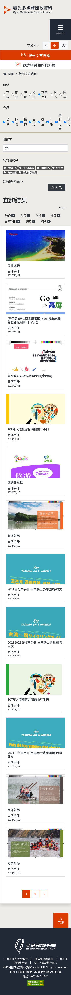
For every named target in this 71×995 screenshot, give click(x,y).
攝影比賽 (60, 122)
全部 (10, 215)
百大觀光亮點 (28, 172)
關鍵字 (7, 139)
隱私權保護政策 (44, 959)
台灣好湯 (11, 167)
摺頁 (33, 94)
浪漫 (16, 121)
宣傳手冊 (44, 94)
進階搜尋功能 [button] (12, 181)
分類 (6, 107)
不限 (7, 94)
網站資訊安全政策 (17, 959)
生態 (51, 121)
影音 (16, 94)
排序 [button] (61, 208)
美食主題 (11, 172)
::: (4, 959)
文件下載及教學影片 (45, 962)
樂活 (42, 121)
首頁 (8, 73)
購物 (25, 121)
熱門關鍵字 (10, 160)
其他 (68, 121)
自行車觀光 (26, 167)
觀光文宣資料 (28, 73)
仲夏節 (58, 167)
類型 (6, 85)
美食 (7, 121)
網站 (64, 94)
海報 (25, 94)
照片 (55, 94)
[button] (46, 45)
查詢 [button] (56, 187)
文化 (33, 121)
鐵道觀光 (44, 167)
